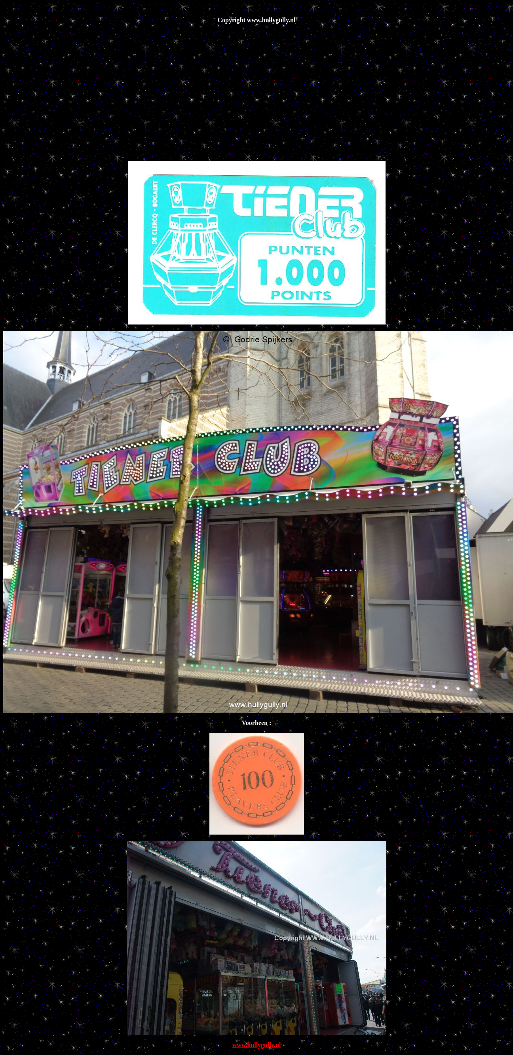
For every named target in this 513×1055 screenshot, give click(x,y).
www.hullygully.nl (256, 1045)
